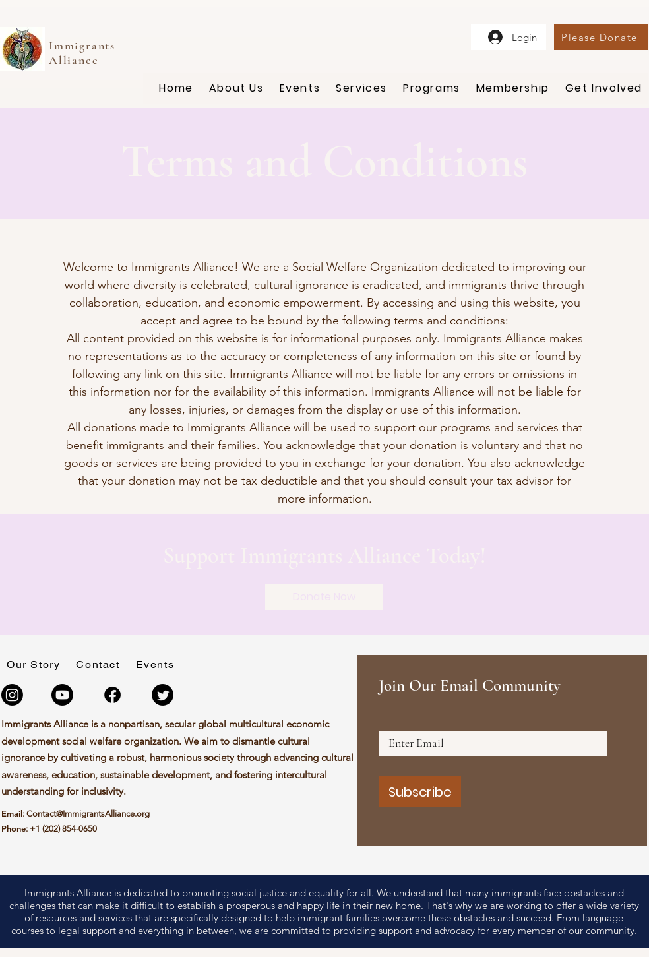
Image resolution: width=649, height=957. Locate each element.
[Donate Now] (324, 597)
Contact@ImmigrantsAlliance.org (88, 813)
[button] (236, 88)
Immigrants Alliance (82, 52)
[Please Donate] (601, 37)
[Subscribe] (420, 791)
